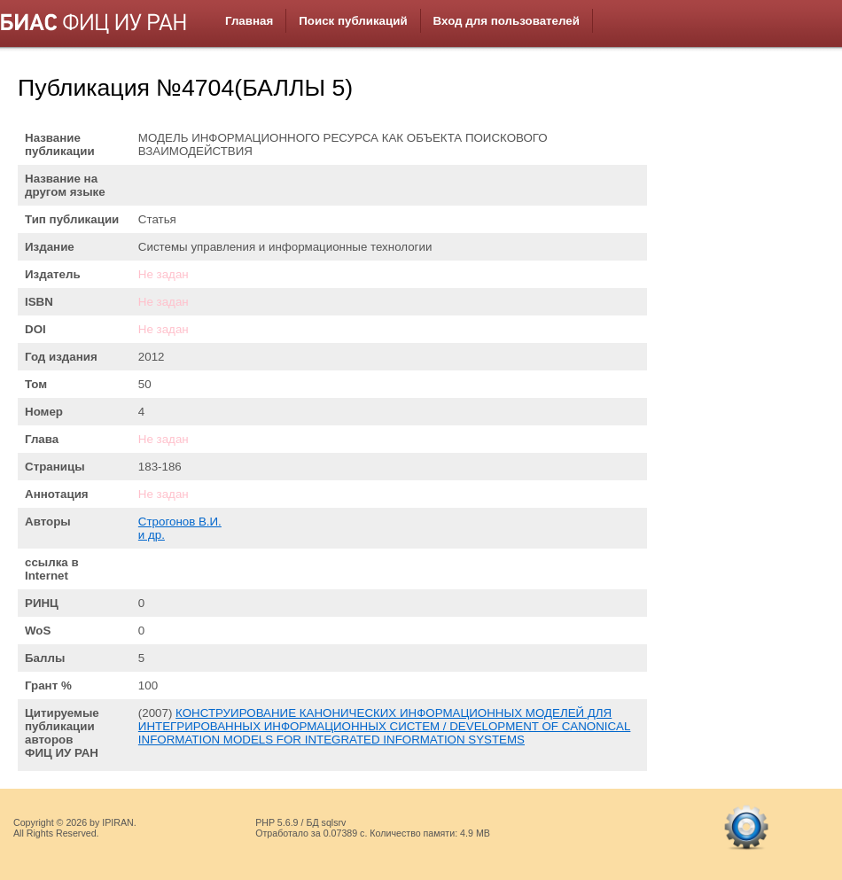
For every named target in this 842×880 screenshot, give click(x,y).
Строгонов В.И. (180, 521)
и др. (151, 534)
